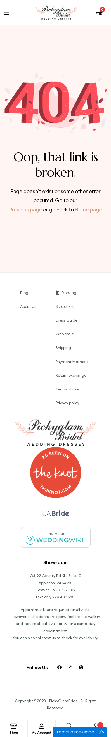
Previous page (25, 210)
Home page (88, 210)
